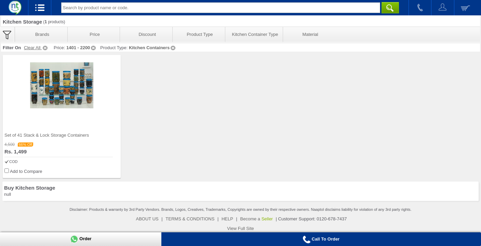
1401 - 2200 (81, 47)
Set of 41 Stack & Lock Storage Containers (46, 135)
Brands (42, 34)
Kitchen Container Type (255, 34)
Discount (147, 34)
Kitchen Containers (152, 47)
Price (95, 34)
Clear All (36, 47)
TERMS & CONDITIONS (189, 218)
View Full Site (240, 228)
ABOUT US (147, 218)
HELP (227, 218)
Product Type (200, 34)
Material (310, 34)
